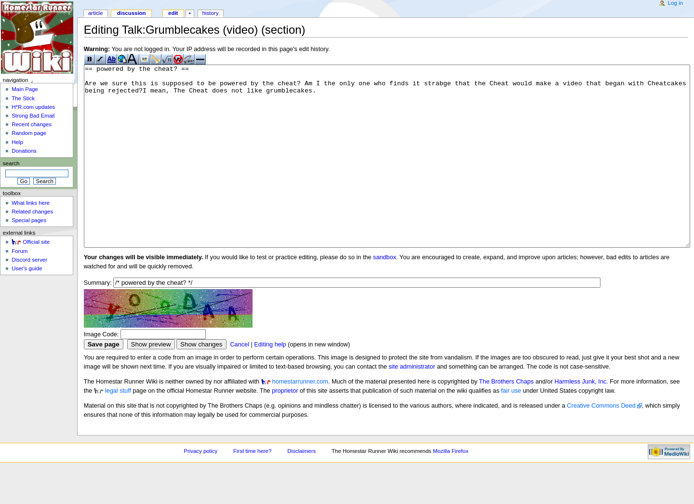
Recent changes (32, 124)
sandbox (384, 293)
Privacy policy (200, 487)
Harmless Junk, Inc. (581, 417)
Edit (173, 13)
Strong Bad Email (33, 116)
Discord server (29, 260)
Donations (24, 151)
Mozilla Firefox (450, 487)
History (210, 13)
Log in (675, 3)
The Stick (23, 98)
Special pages (29, 220)
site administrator (411, 402)
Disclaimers (301, 487)
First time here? (252, 487)
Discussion (131, 13)
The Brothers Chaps (506, 417)
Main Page (25, 89)
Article (95, 13)
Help (17, 142)
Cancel (239, 380)
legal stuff (118, 427)
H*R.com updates (33, 107)
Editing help (270, 380)
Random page (29, 133)
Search (11, 163)
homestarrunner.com (300, 417)
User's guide (27, 268)
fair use (511, 427)
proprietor (285, 427)
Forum (19, 251)
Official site (36, 242)
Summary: (98, 319)
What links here (31, 203)
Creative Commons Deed (601, 441)
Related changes (32, 211)
